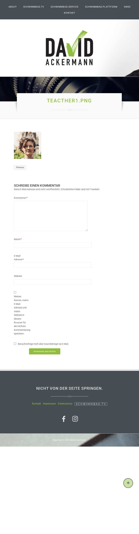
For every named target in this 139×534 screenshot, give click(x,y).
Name (17, 239)
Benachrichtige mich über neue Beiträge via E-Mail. (43, 344)
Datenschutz (65, 403)
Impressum (49, 403)
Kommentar (21, 198)
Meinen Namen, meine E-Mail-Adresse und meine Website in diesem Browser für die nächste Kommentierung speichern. (21, 315)
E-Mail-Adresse (19, 258)
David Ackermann (77, 440)
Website (18, 276)
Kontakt (36, 403)
